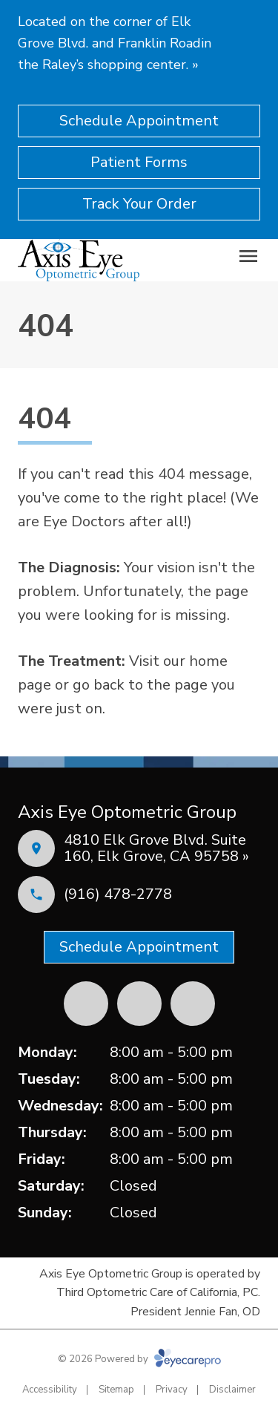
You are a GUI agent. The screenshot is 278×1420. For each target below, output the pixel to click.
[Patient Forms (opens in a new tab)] (139, 162)
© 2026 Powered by (139, 1359)
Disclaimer (232, 1389)
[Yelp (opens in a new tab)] (139, 1003)
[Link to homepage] (78, 260)
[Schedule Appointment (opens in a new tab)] (139, 121)
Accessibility (49, 1389)
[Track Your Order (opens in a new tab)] (139, 204)
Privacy (172, 1389)
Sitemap (116, 1389)
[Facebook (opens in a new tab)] (86, 1003)
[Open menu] (248, 256)
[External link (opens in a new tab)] (193, 1003)
